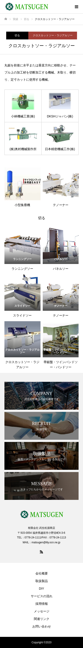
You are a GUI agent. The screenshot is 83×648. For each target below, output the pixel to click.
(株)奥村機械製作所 (23, 149)
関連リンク (41, 619)
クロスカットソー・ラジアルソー (53, 35)
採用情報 (41, 603)
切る (17, 35)
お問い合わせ (41, 626)
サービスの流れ (41, 596)
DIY (41, 588)
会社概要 (41, 573)
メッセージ (41, 611)
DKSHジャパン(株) (60, 116)
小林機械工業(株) (23, 116)
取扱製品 (41, 581)
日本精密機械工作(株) (60, 149)
